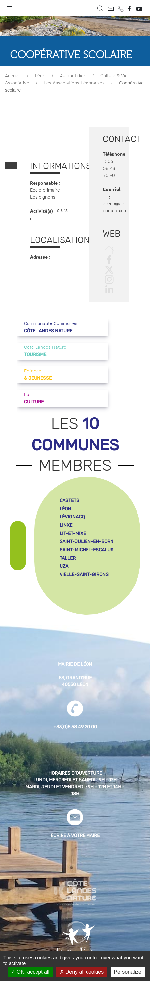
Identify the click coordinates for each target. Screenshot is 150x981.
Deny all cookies (82, 972)
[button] (10, 7)
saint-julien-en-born (86, 541)
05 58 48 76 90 (109, 168)
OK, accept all (30, 972)
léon (65, 509)
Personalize (127, 972)
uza (64, 566)
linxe (66, 525)
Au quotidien (73, 76)
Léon (40, 76)
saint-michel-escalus (86, 550)
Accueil (12, 76)
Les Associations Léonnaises (74, 83)
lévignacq (72, 517)
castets (69, 500)
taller (68, 558)
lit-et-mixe (73, 533)
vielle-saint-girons (84, 574)
